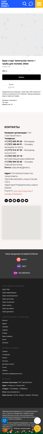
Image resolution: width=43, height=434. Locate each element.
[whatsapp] (14, 200)
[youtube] (26, 200)
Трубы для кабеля (8, 308)
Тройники (5, 327)
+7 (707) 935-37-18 (13, 156)
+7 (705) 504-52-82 (13, 162)
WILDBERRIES (24, 273)
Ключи (4, 339)
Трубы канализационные (10, 296)
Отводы (4, 333)
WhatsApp (17, 193)
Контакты (5, 361)
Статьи (4, 367)
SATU (24, 266)
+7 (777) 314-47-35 (13, 150)
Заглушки (5, 342)
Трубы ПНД (5, 289)
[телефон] (6, 200)
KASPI (24, 260)
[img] (18, 259)
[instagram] (22, 200)
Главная (4, 351)
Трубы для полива (8, 299)
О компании (6, 354)
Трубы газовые (7, 305)
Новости (4, 370)
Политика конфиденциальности (12, 373)
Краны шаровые (7, 336)
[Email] (10, 200)
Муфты (4, 323)
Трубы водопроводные (9, 292)
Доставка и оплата (8, 364)
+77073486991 (13, 389)
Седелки (5, 330)
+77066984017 (23, 389)
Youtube (8, 193)
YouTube (15, 395)
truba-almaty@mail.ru (13, 392)
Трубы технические (8, 302)
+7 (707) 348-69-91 (13, 144)
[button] (31, 4)
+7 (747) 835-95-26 (13, 141)
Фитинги (4, 320)
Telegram (17, 191)
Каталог (4, 358)
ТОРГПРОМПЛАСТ (5, 3)
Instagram (27, 191)
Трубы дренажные (8, 311)
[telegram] (18, 200)
